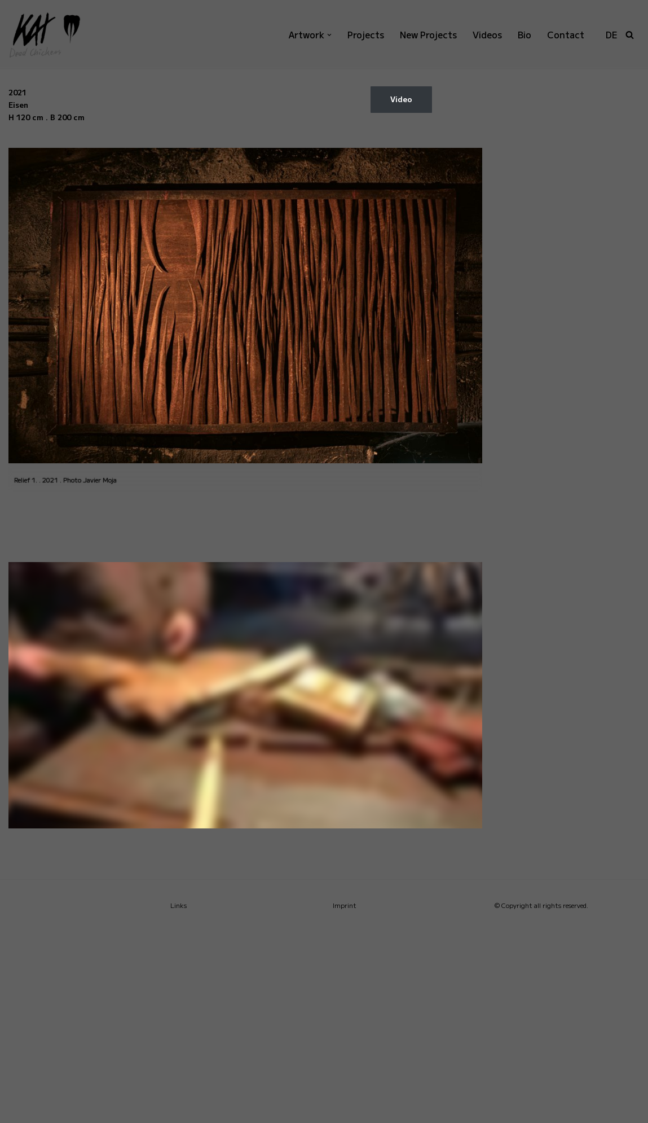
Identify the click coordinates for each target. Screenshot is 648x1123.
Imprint (344, 1099)
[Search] (629, 34)
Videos (486, 34)
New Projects (425, 34)
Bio (523, 34)
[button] (324, 35)
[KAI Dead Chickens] (53, 34)
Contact (565, 34)
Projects (361, 34)
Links (178, 1099)
